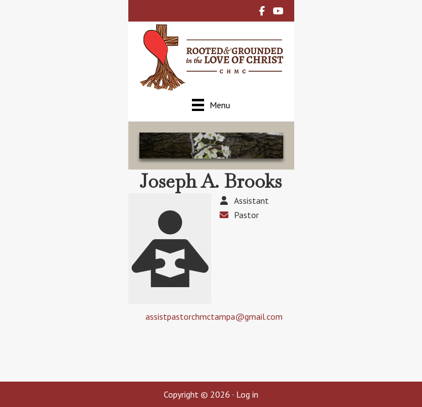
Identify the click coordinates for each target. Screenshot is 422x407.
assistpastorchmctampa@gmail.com (214, 316)
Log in (247, 394)
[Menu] (211, 105)
